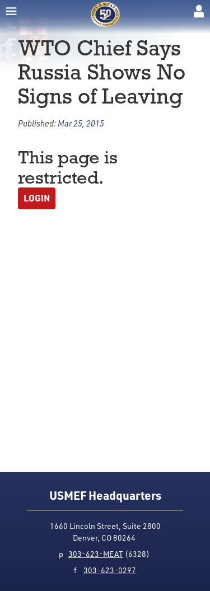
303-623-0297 (109, 570)
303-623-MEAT (95, 554)
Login (37, 198)
